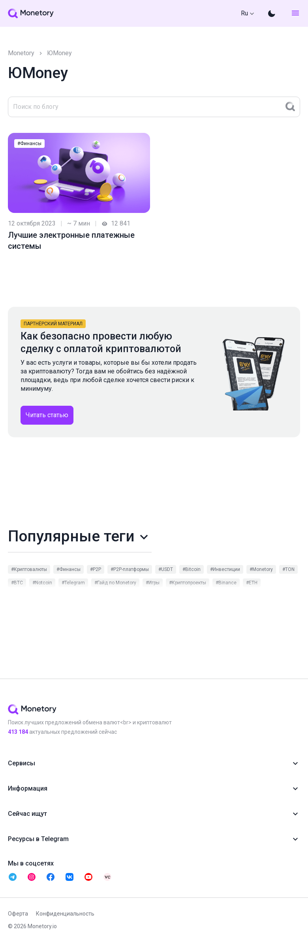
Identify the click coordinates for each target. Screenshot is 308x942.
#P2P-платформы (130, 569)
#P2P (95, 569)
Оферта (18, 913)
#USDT (165, 569)
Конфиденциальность (65, 913)
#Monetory (261, 569)
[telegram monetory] (12, 877)
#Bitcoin (191, 569)
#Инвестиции (225, 569)
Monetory (21, 53)
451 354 (18, 732)
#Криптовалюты (29, 569)
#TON (288, 569)
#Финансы (29, 143)
